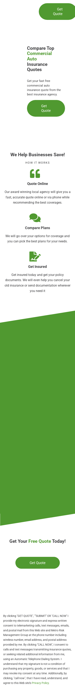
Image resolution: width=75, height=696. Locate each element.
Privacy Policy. (40, 683)
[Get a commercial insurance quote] (37, 563)
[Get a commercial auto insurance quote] (46, 108)
